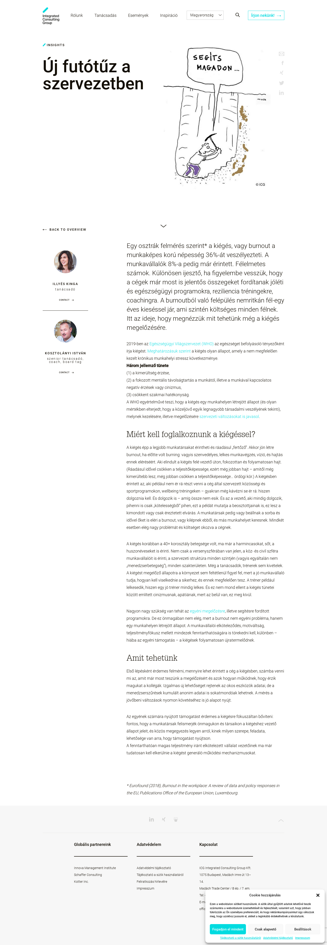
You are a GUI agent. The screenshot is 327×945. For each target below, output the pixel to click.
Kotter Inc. (81, 881)
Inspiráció (169, 15)
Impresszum (302, 938)
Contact (64, 300)
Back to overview (64, 229)
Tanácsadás (105, 15)
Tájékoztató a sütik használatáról (240, 938)
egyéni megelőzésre (207, 611)
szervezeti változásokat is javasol (229, 416)
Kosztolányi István (65, 353)
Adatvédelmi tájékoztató (278, 938)
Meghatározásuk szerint (169, 351)
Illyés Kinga (65, 283)
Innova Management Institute (95, 868)
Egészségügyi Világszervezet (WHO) (181, 343)
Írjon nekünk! (266, 15)
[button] (318, 895)
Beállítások (302, 929)
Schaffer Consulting (88, 875)
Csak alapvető (265, 929)
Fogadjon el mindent (227, 929)
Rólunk (77, 15)
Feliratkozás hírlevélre (152, 881)
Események (138, 15)
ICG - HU (51, 16)
